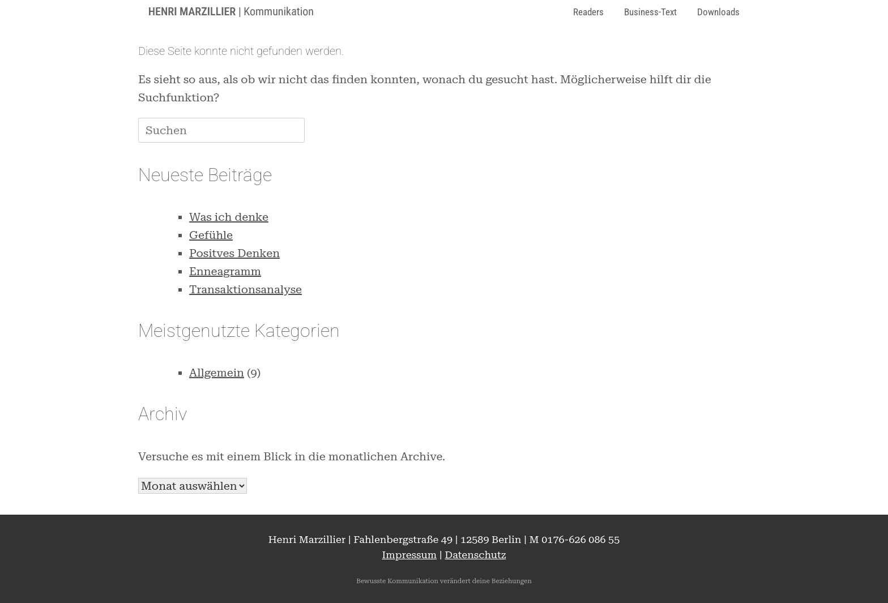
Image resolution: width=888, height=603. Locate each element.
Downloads (718, 12)
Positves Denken (234, 253)
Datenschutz (475, 555)
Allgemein (216, 372)
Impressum (409, 555)
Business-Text (650, 12)
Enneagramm (225, 271)
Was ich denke (228, 217)
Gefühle (211, 235)
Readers (588, 12)
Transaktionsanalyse (245, 289)
